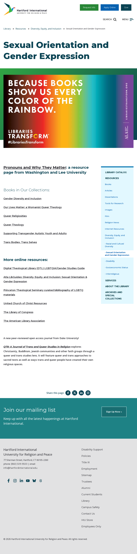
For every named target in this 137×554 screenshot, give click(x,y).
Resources (21, 28)
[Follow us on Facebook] (8, 481)
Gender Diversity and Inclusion (22, 198)
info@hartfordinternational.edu (20, 468)
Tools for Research (114, 203)
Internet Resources (114, 229)
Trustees (86, 481)
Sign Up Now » (114, 411)
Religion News (112, 222)
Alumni (85, 488)
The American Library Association (24, 320)
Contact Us (88, 513)
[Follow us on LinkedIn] (21, 481)
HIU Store (87, 520)
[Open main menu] (128, 19)
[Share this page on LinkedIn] (81, 392)
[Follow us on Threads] (41, 481)
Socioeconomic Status (117, 267)
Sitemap (86, 475)
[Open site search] (110, 19)
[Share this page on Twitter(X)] (74, 392)
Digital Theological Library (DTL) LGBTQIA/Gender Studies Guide (44, 268)
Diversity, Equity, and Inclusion (46, 28)
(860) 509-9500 (19, 464)
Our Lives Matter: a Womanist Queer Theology (32, 207)
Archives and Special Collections (113, 295)
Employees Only (91, 526)
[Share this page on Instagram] (88, 392)
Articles (108, 190)
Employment (89, 468)
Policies (86, 456)
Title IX (85, 462)
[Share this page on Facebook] (68, 392)
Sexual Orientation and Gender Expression (117, 253)
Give (126, 7)
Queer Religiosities (15, 216)
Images (108, 210)
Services (110, 280)
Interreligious (112, 274)
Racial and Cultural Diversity (114, 245)
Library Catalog (116, 172)
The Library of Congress (18, 312)
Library (7, 28)
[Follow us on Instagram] (15, 481)
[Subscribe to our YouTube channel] (28, 481)
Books (108, 184)
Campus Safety (90, 507)
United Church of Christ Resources (25, 303)
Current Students (91, 494)
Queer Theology (13, 224)
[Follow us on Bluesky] (34, 481)
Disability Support (92, 449)
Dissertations (111, 197)
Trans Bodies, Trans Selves (20, 242)
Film (107, 216)
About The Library (117, 286)
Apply (110, 7)
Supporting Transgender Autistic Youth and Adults (35, 233)
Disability (110, 261)
